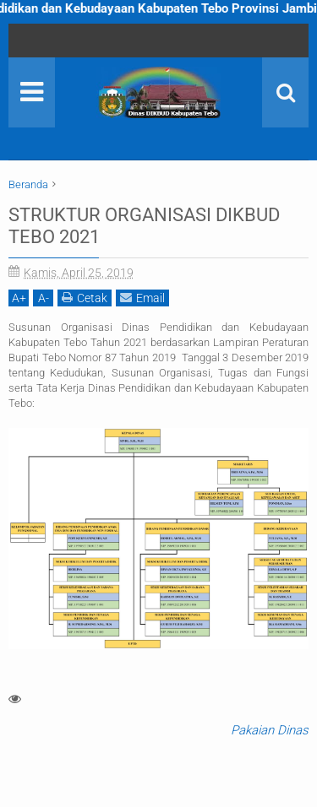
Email (142, 298)
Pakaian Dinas (270, 730)
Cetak (84, 298)
